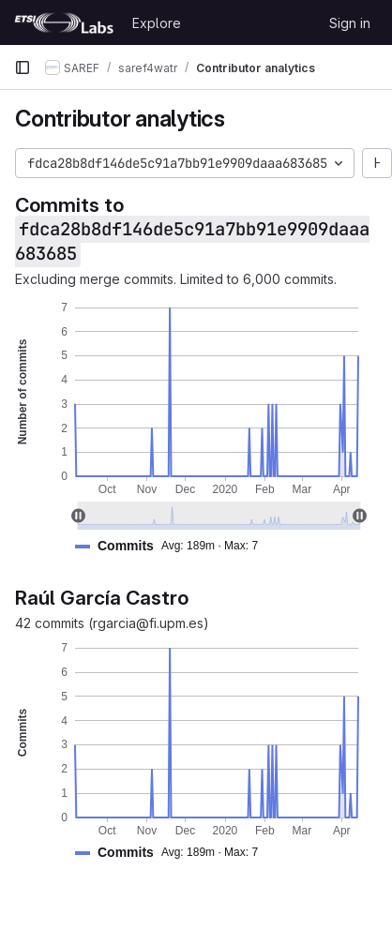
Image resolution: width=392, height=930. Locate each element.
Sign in (349, 23)
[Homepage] (63, 23)
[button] (174, 546)
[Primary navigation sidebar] (23, 67)
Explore (156, 23)
